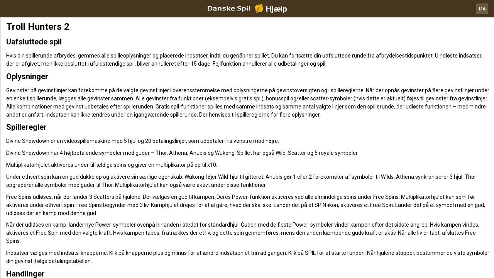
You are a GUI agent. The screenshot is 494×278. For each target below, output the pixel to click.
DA (482, 9)
